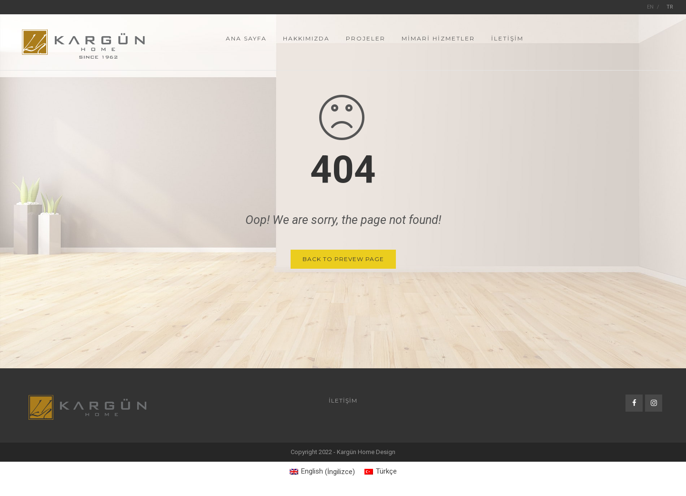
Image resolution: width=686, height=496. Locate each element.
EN (650, 7)
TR (669, 7)
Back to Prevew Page (343, 259)
